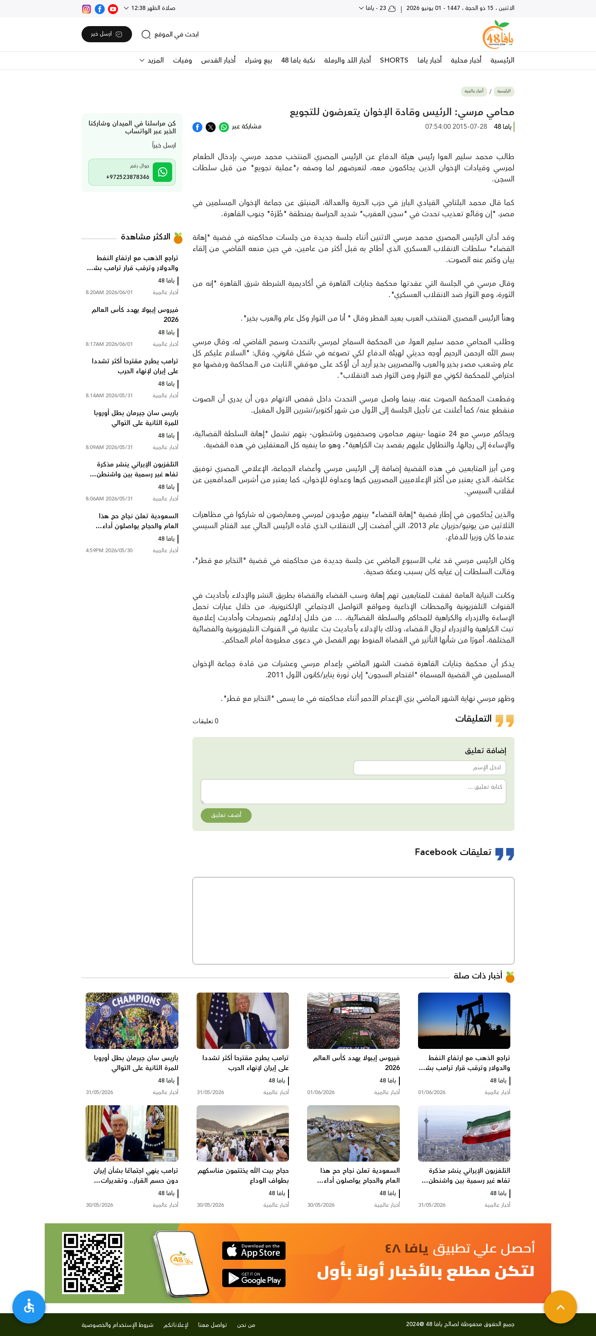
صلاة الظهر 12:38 (152, 8)
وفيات (182, 60)
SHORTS (394, 60)
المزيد (154, 60)
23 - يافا (380, 8)
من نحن (246, 1325)
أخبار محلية (466, 60)
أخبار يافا (430, 60)
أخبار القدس (218, 60)
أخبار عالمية (474, 91)
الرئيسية (502, 60)
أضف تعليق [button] (226, 815)
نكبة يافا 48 (298, 60)
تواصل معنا (212, 1325)
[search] (170, 34)
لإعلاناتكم (175, 1325)
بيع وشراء (258, 60)
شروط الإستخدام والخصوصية (118, 1325)
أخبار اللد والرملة (347, 60)
